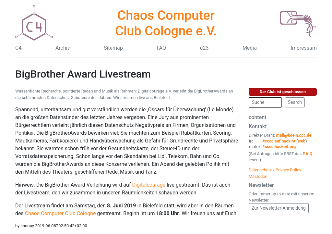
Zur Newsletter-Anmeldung (279, 208)
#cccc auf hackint (278, 141)
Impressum (303, 48)
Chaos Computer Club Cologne (60, 213)
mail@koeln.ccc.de (293, 135)
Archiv (62, 48)
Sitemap (113, 48)
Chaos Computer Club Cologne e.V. (166, 23)
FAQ (161, 48)
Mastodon (258, 176)
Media (250, 48)
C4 (18, 48)
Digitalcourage (148, 185)
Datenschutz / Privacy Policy (275, 169)
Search (295, 102)
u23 (204, 48)
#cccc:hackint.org (279, 146)
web (302, 141)
